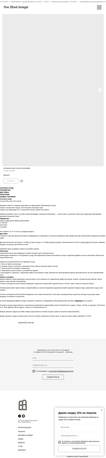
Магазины (22, 450)
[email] (52, 365)
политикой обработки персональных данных (80, 442)
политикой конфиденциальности (60, 371)
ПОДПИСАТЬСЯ (52, 377)
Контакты (21, 431)
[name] (52, 358)
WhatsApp (78, 301)
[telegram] (19, 416)
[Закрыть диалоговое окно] (101, 410)
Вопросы (21, 442)
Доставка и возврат (25, 435)
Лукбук (20, 439)
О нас (20, 446)
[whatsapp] (23, 416)
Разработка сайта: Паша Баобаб (77, 456)
